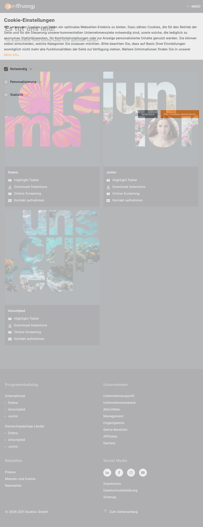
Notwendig (18, 69)
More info (11, 55)
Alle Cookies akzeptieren (180, 114)
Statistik (16, 95)
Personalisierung (23, 82)
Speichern (147, 114)
